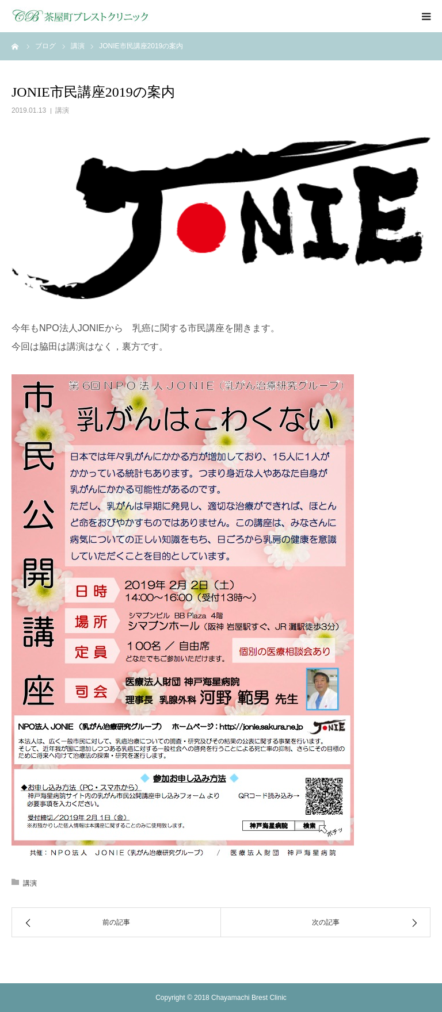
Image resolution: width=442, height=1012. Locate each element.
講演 (62, 110)
